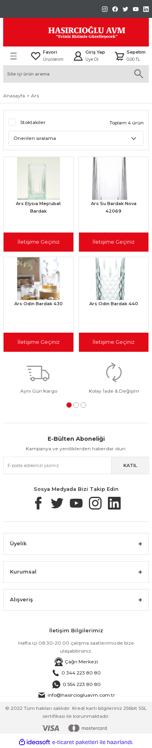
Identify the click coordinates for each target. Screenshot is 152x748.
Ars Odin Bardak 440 (113, 303)
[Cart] (130, 56)
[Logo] (69, 32)
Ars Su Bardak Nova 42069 (114, 207)
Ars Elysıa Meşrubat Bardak (38, 207)
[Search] (76, 74)
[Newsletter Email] (76, 465)
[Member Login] (78, 56)
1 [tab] (69, 405)
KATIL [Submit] (130, 465)
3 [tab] (83, 405)
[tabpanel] (38, 377)
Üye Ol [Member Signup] (91, 59)
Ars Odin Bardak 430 (38, 303)
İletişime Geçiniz (38, 242)
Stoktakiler (33, 122)
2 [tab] (76, 405)
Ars (35, 96)
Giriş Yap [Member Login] (95, 52)
